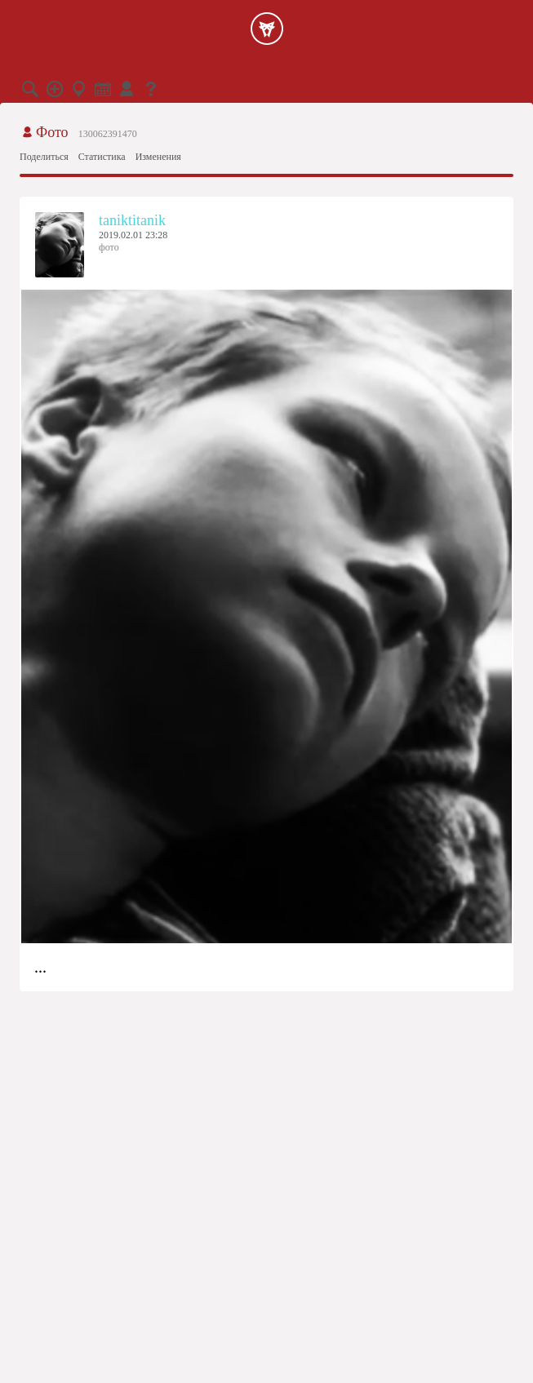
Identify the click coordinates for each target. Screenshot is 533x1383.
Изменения (158, 156)
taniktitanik (132, 220)
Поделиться (44, 156)
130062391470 (107, 134)
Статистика (102, 156)
